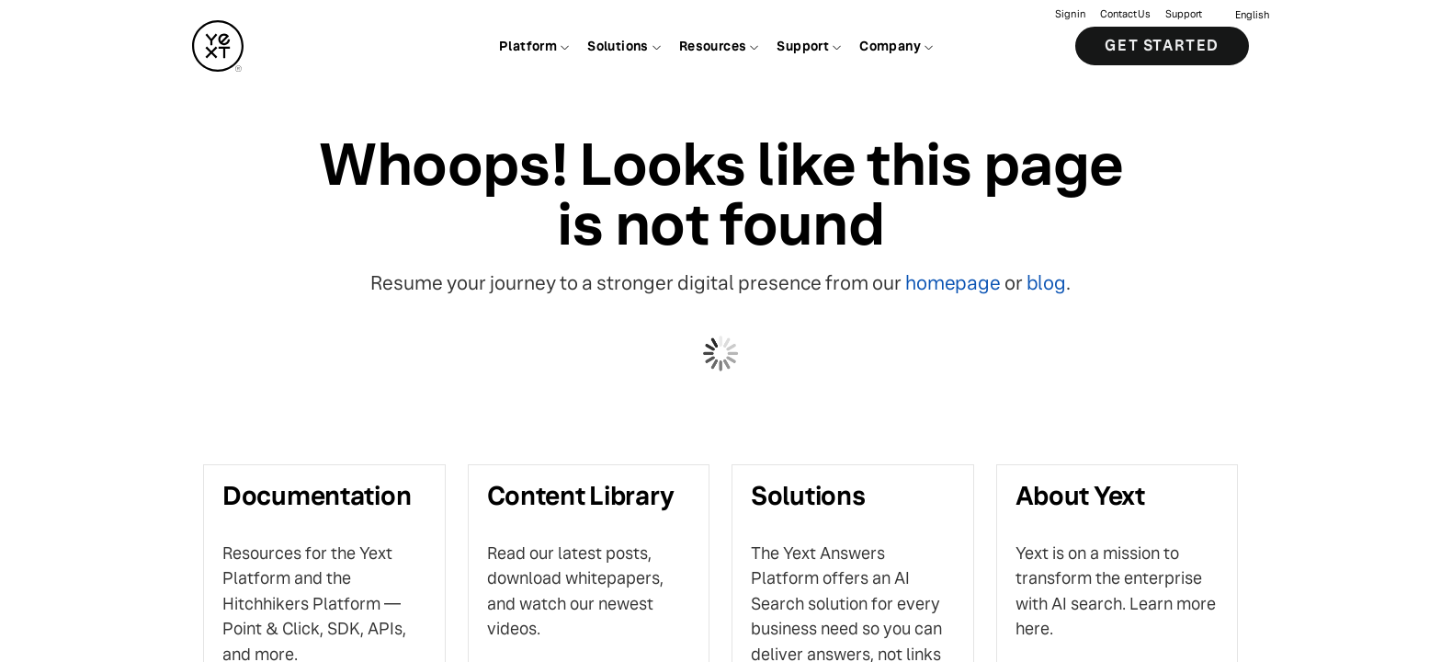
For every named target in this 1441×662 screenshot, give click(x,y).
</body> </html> (720, 331)
